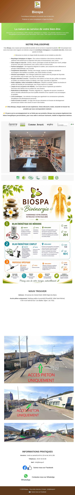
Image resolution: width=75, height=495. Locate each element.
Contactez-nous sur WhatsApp (37, 477)
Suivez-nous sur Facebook (37, 467)
